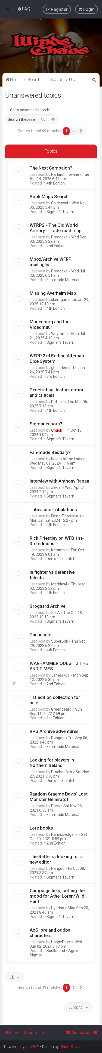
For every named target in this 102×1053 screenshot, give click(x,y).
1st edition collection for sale (55, 699)
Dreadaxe (59, 237)
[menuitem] (24, 9)
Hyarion (57, 907)
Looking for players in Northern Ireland (52, 762)
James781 (60, 675)
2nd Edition (56, 245)
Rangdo (57, 737)
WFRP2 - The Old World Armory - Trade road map (56, 227)
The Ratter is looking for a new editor (56, 859)
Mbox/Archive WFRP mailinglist (51, 261)
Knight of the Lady (66, 458)
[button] (81, 131)
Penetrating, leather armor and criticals (57, 392)
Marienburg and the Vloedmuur (49, 324)
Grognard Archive (47, 606)
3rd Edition (56, 376)
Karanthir (59, 550)
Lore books (41, 827)
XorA (55, 612)
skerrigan (59, 299)
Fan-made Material (63, 279)
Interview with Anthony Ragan (59, 480)
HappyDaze (61, 942)
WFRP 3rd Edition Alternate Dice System (57, 358)
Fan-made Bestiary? (50, 452)
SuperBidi (59, 641)
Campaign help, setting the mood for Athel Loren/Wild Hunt (57, 896)
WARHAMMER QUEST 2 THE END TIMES (59, 665)
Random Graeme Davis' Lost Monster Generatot (59, 796)
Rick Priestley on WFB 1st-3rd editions (57, 540)
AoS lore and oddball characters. (51, 932)
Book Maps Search (49, 196)
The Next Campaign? (51, 167)
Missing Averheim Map (53, 293)
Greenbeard (61, 709)
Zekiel (56, 487)
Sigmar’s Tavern (60, 211)
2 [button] (74, 131)
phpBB (31, 1047)
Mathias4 (59, 584)
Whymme (59, 333)
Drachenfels (61, 771)
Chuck (56, 430)
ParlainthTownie (65, 174)
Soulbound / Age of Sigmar (55, 952)
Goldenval (59, 203)
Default (57, 401)
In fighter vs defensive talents (52, 574)
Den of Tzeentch (61, 558)
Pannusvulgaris (64, 834)
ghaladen (59, 367)
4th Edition (56, 183)
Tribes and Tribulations (53, 509)
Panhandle (40, 634)
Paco (55, 805)
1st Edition (55, 718)
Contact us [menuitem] (77, 1032)
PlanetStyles (70, 1047)
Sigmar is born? (46, 423)
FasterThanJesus (66, 516)
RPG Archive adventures (54, 731)
